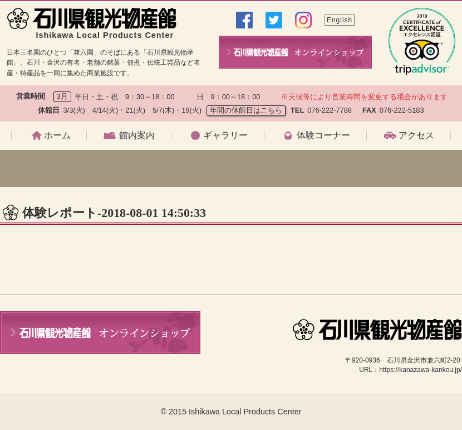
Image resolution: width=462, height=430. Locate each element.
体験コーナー (323, 135)
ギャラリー (225, 135)
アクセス (416, 135)
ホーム (57, 135)
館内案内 (137, 135)
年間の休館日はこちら (246, 110)
